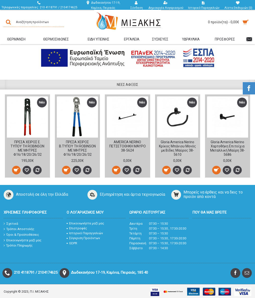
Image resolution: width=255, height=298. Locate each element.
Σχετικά (11, 224)
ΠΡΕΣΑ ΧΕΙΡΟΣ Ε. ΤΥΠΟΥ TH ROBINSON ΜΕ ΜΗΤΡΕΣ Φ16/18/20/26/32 (27, 148)
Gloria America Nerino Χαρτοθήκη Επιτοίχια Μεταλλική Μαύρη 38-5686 (227, 148)
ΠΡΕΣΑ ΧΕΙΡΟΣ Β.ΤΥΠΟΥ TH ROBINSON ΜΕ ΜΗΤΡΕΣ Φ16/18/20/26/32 (77, 148)
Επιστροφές (77, 228)
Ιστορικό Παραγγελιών (85, 233)
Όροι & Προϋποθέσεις (21, 235)
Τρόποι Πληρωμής (18, 245)
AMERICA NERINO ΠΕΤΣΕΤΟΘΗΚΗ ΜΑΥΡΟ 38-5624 (127, 146)
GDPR (72, 243)
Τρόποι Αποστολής (19, 229)
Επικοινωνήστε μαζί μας (22, 240)
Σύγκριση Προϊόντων (83, 238)
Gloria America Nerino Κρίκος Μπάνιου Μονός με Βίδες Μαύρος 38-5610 (177, 148)
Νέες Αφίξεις (127, 85)
